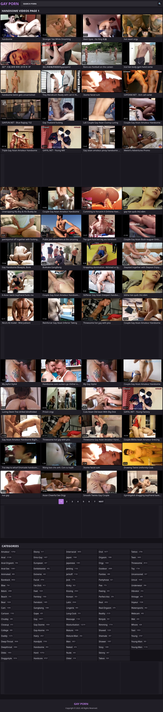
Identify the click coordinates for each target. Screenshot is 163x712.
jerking (72, 569)
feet (39, 591)
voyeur (137, 602)
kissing (72, 591)
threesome (139, 563)
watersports (139, 608)
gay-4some (41, 630)
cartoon (8, 613)
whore (136, 625)
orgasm (105, 557)
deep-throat (10, 641)
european (41, 563)
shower (105, 641)
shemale (105, 636)
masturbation (76, 625)
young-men (139, 647)
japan (71, 557)
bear (6, 602)
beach (6, 597)
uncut (137, 580)
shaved (105, 630)
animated (8, 574)
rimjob (104, 619)
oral (104, 552)
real (104, 602)
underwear (139, 585)
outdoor (106, 569)
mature (72, 630)
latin (71, 602)
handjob (41, 641)
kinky (71, 585)
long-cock (73, 613)
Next (101, 501)
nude (71, 653)
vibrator (137, 591)
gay (39, 619)
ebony (39, 552)
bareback (8, 580)
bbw (5, 585)
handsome (41, 647)
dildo (6, 653)
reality (105, 613)
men (71, 641)
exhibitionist (42, 569)
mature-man (74, 636)
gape (39, 613)
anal (6, 557)
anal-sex (8, 569)
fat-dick (40, 585)
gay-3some (42, 625)
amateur (8, 552)
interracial (74, 552)
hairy (39, 636)
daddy (7, 636)
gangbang (42, 608)
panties (105, 574)
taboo (104, 658)
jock (71, 580)
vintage (137, 597)
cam (6, 608)
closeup (7, 625)
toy (135, 569)
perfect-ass (106, 597)
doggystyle (9, 658)
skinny (104, 653)
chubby (7, 619)
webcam (137, 613)
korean (72, 597)
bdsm (6, 591)
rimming (106, 625)
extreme (40, 574)
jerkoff (72, 574)
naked (71, 647)
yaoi (136, 630)
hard (39, 653)
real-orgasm (107, 608)
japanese (73, 563)
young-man (139, 641)
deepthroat (9, 647)
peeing (104, 591)
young (137, 636)
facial (39, 580)
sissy (104, 647)
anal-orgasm (10, 563)
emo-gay (41, 557)
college (7, 630)
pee (103, 585)
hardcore (41, 658)
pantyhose (106, 580)
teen (136, 557)
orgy (104, 563)
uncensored (139, 574)
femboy (40, 597)
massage (73, 619)
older (71, 658)
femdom (41, 602)
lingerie (72, 608)
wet (135, 619)
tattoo (137, 552)
